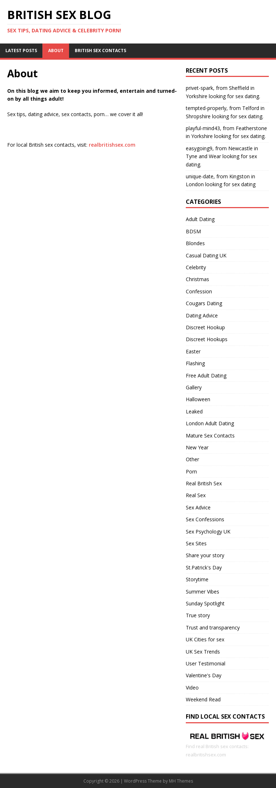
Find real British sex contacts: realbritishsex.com (227, 746)
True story (198, 615)
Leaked (194, 411)
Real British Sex (204, 483)
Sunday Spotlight (205, 603)
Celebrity (196, 267)
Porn (191, 471)
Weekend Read (203, 699)
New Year (197, 447)
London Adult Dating (210, 423)
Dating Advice (202, 315)
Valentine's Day (203, 675)
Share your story (205, 555)
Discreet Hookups (206, 339)
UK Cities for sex (205, 639)
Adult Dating (200, 219)
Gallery (194, 387)
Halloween (198, 399)
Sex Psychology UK (208, 531)
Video (192, 687)
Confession (199, 291)
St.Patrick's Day (204, 567)
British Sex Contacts (100, 50)
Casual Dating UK (206, 255)
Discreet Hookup (205, 327)
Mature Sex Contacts (210, 435)
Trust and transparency (213, 627)
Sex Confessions (205, 519)
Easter (193, 351)
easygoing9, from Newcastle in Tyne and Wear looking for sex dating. (222, 156)
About (56, 50)
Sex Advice (198, 507)
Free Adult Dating (206, 375)
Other (192, 459)
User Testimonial (205, 663)
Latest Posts (21, 50)
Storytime (197, 579)
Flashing (195, 363)
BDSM (193, 231)
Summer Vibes (202, 591)
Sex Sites (196, 543)
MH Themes (181, 781)
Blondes (195, 243)
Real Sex (196, 495)
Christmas (197, 279)
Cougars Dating (204, 303)
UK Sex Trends (203, 651)
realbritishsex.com (112, 144)
